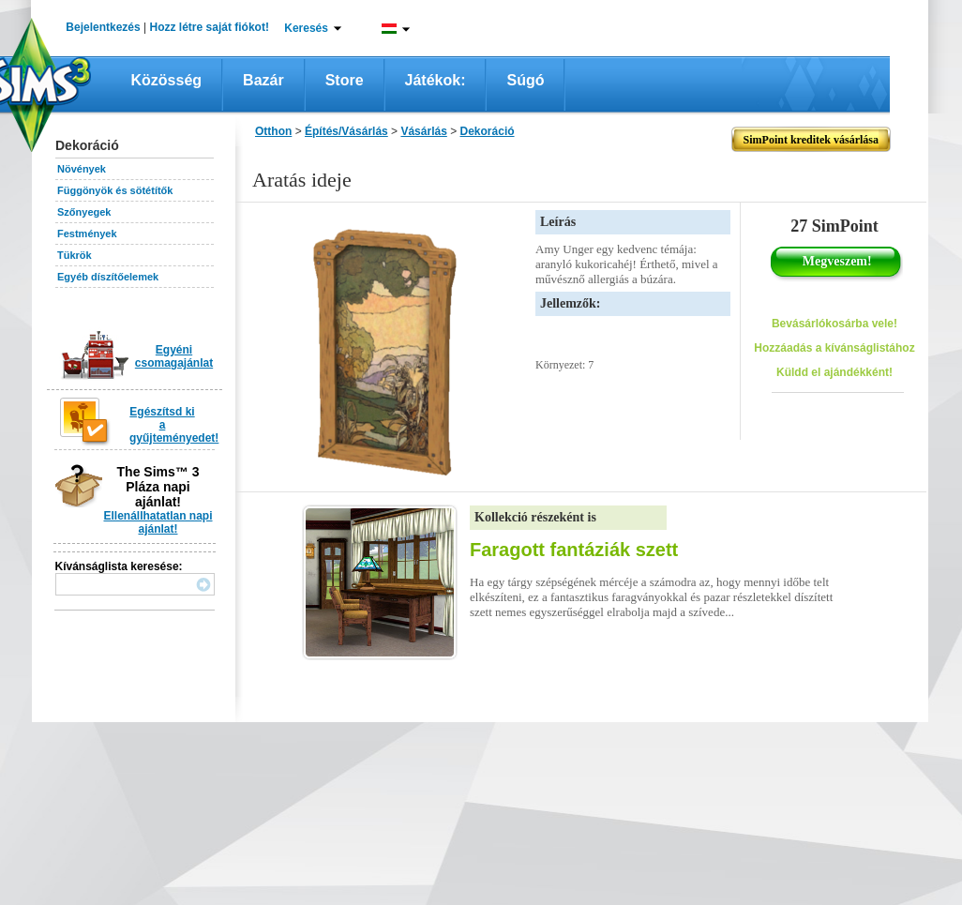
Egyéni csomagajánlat (174, 356)
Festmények (87, 233)
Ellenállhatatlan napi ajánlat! (157, 522)
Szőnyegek (84, 212)
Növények (81, 168)
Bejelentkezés (103, 27)
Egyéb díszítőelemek (107, 276)
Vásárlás (423, 131)
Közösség (167, 80)
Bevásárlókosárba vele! (834, 323)
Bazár (263, 80)
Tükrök (74, 255)
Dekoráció (487, 131)
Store (344, 80)
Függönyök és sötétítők (115, 190)
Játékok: (435, 80)
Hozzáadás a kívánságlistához (834, 347)
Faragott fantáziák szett (574, 549)
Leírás (558, 222)
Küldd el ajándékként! (834, 372)
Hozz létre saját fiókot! (209, 27)
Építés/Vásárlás (346, 131)
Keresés (306, 28)
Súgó (525, 80)
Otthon (273, 131)
